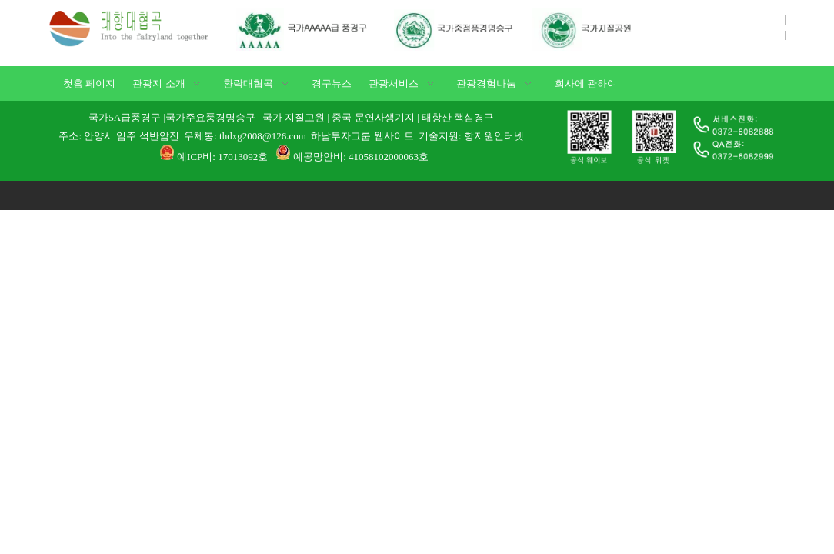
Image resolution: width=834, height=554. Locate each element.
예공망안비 (318, 156)
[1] (668, 136)
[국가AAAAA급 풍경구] (448, 29)
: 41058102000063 (381, 156)
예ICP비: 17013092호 (222, 156)
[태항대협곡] (134, 27)
